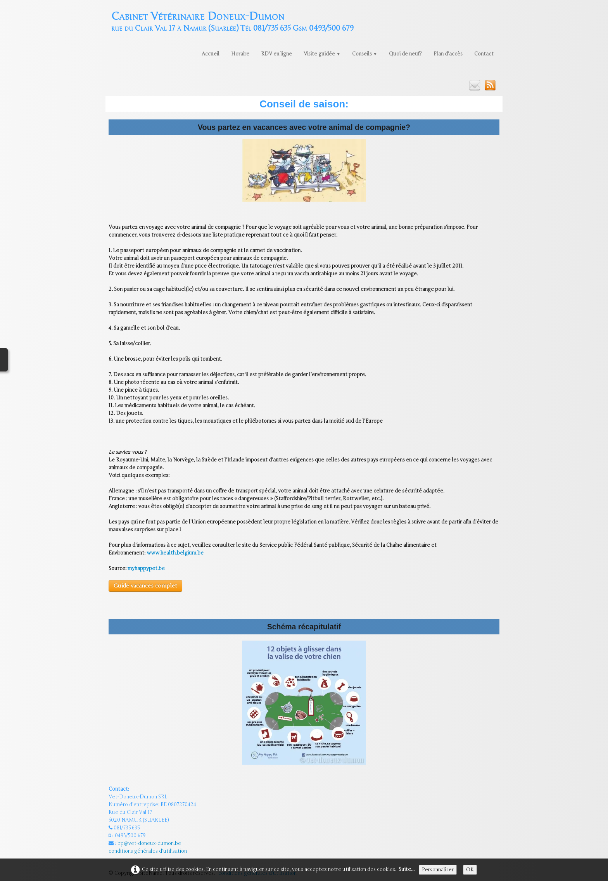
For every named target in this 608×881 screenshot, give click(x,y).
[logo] (232, 20)
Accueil (210, 54)
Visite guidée (322, 54)
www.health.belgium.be (175, 553)
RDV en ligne (276, 54)
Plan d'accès (448, 54)
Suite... (407, 869)
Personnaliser (438, 870)
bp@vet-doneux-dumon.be (149, 843)
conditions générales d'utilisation (148, 851)
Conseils (364, 54)
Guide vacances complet (145, 585)
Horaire (240, 54)
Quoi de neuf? (405, 54)
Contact (484, 54)
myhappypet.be (146, 568)
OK (470, 870)
